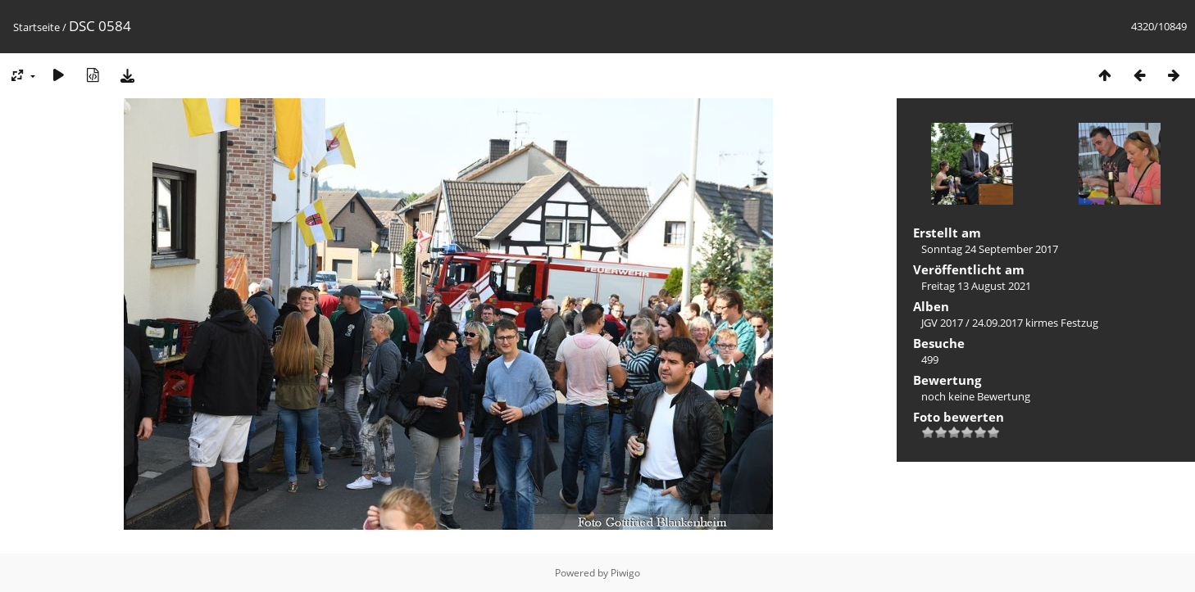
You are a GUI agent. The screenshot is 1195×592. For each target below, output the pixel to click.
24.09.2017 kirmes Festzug (1035, 322)
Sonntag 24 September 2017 (989, 249)
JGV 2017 (942, 322)
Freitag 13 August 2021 (976, 285)
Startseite (36, 27)
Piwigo (625, 573)
